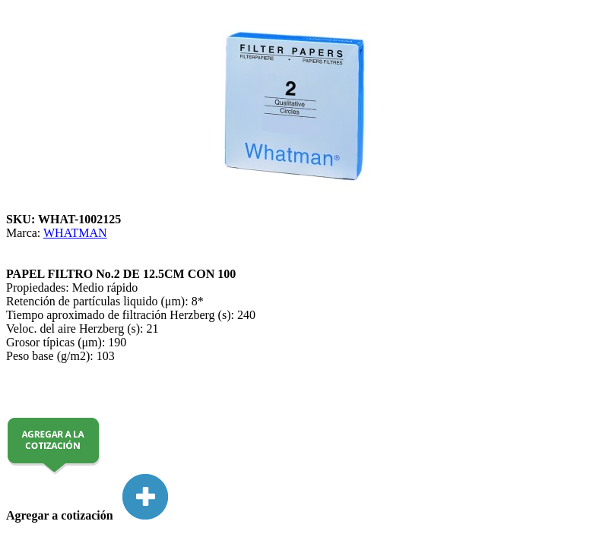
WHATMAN (75, 232)
